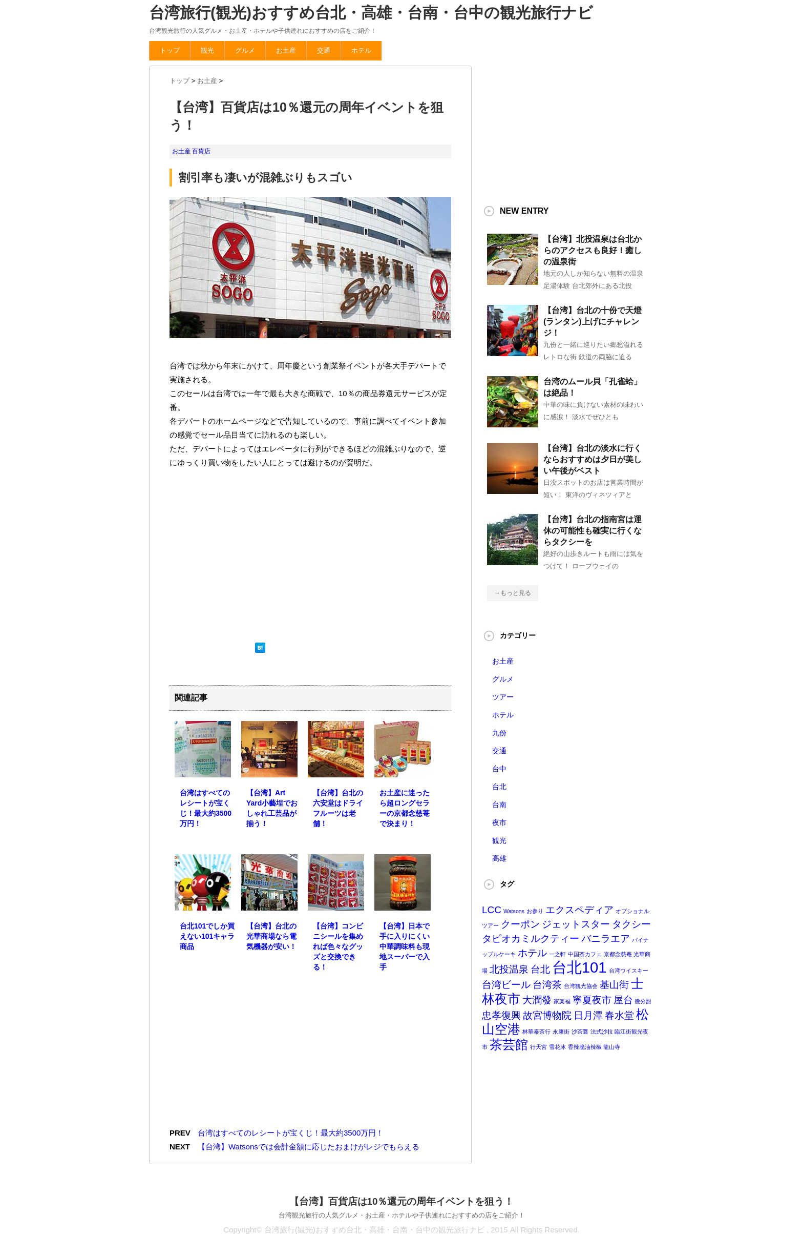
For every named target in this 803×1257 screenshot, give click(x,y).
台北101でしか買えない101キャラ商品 (207, 936)
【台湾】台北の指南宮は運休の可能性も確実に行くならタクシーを (592, 530)
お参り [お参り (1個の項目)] (534, 911)
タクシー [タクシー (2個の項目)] (631, 924)
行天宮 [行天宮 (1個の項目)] (538, 1047)
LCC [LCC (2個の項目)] (491, 909)
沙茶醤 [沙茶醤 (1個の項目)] (580, 1031)
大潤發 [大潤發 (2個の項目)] (537, 1000)
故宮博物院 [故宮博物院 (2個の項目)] (547, 1015)
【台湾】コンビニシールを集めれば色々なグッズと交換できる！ (338, 946)
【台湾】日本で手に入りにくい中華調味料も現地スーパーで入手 (404, 946)
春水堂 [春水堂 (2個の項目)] (619, 1015)
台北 (499, 786)
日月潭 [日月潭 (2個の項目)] (588, 1015)
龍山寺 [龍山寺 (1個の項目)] (611, 1047)
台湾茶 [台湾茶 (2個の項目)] (547, 984)
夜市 (499, 822)
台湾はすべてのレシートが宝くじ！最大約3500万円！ (291, 1132)
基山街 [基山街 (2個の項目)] (614, 984)
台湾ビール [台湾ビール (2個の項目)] (506, 984)
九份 (499, 733)
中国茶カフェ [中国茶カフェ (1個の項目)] (585, 954)
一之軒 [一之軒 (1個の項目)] (557, 954)
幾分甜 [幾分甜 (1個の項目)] (643, 1001)
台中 (499, 769)
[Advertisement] (246, 554)
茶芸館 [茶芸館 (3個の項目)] (509, 1045)
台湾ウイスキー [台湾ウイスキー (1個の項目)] (628, 970)
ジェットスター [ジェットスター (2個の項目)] (576, 924)
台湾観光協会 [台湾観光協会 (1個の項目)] (581, 986)
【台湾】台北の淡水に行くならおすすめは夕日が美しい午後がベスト (592, 459)
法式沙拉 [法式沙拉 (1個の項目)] (601, 1031)
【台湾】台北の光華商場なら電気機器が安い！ (271, 936)
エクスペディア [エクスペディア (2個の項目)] (579, 909)
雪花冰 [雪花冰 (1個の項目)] (557, 1047)
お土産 (286, 50)
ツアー (503, 697)
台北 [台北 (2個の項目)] (540, 969)
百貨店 (201, 151)
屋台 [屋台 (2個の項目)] (623, 1000)
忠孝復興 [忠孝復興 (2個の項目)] (501, 1015)
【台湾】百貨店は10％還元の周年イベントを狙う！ (401, 1201)
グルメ (245, 50)
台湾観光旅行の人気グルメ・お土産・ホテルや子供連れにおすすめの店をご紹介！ (402, 1215)
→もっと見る (512, 592)
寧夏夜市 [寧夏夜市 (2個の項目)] (592, 1000)
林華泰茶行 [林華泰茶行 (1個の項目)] (536, 1031)
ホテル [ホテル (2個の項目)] (532, 952)
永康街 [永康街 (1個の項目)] (561, 1031)
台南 (499, 804)
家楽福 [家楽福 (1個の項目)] (562, 1001)
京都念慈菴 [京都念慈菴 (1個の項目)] (618, 954)
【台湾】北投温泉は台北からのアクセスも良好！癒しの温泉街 (592, 250)
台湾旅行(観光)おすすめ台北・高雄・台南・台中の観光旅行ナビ (371, 12)
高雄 (499, 858)
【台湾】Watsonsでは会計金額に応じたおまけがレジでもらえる (308, 1146)
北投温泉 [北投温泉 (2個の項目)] (509, 969)
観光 (207, 50)
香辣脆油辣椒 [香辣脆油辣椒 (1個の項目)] (585, 1047)
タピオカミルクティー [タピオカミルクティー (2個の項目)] (530, 938)
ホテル (361, 50)
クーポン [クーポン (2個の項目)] (520, 924)
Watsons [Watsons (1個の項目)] (513, 911)
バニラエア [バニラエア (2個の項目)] (605, 938)
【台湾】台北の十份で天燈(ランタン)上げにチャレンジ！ (592, 321)
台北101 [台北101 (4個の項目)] (579, 967)
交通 (323, 50)
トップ (170, 50)
